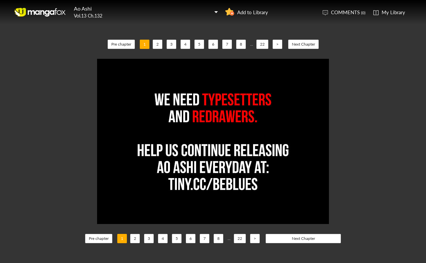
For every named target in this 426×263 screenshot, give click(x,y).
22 (262, 44)
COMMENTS (348, 12)
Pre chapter (121, 44)
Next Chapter (303, 44)
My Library (393, 12)
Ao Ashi (83, 8)
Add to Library (252, 12)
